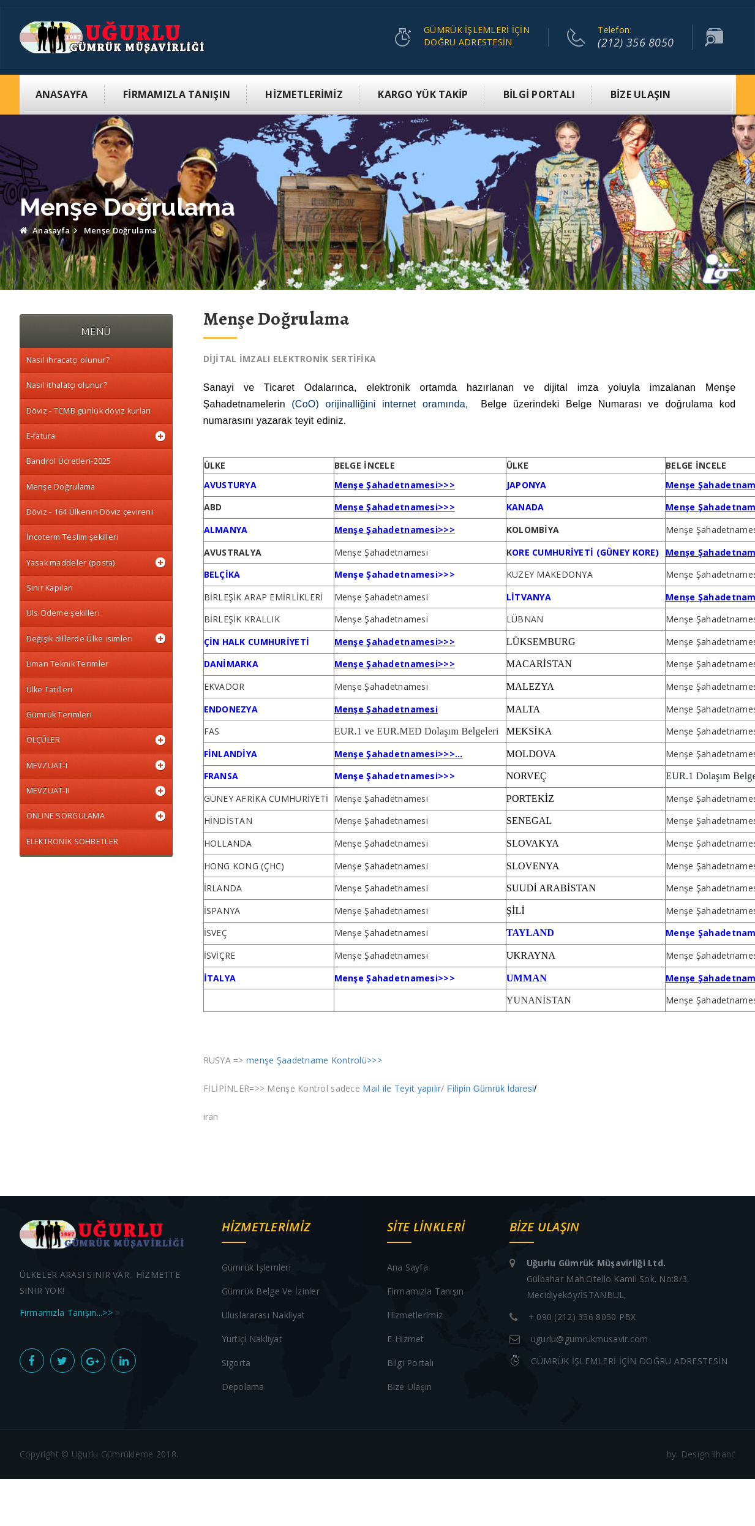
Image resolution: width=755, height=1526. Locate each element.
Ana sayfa (408, 1268)
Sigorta (236, 1363)
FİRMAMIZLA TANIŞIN (176, 95)
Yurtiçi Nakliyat (252, 1339)
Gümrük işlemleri (256, 1268)
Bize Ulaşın (409, 1387)
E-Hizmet (405, 1339)
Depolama (243, 1387)
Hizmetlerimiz (415, 1315)
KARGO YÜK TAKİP (423, 95)
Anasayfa (45, 230)
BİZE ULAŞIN (640, 95)
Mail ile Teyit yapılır (401, 1089)
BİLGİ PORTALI (539, 95)
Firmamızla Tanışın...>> (68, 1313)
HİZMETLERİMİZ (304, 95)
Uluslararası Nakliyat (264, 1315)
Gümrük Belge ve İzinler (271, 1291)
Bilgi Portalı (410, 1363)
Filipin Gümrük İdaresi (490, 1089)
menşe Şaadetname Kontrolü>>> (314, 1061)
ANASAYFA (62, 95)
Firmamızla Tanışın (425, 1291)
